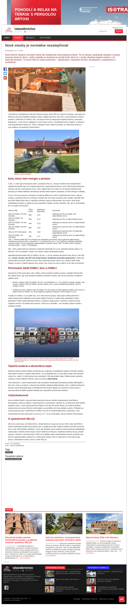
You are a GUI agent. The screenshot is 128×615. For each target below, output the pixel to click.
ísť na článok (25, 558)
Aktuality (30, 38)
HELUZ (9, 452)
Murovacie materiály (13, 459)
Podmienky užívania (89, 599)
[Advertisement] (42, 484)
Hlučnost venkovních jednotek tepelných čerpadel (108, 580)
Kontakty (76, 599)
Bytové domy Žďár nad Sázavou (67, 579)
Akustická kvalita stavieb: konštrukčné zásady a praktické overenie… (67, 589)
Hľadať (118, 31)
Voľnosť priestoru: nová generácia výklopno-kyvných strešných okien (68, 572)
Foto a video (45, 38)
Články (18, 38)
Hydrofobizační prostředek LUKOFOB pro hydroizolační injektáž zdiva (110, 589)
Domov (7, 38)
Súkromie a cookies (106, 599)
